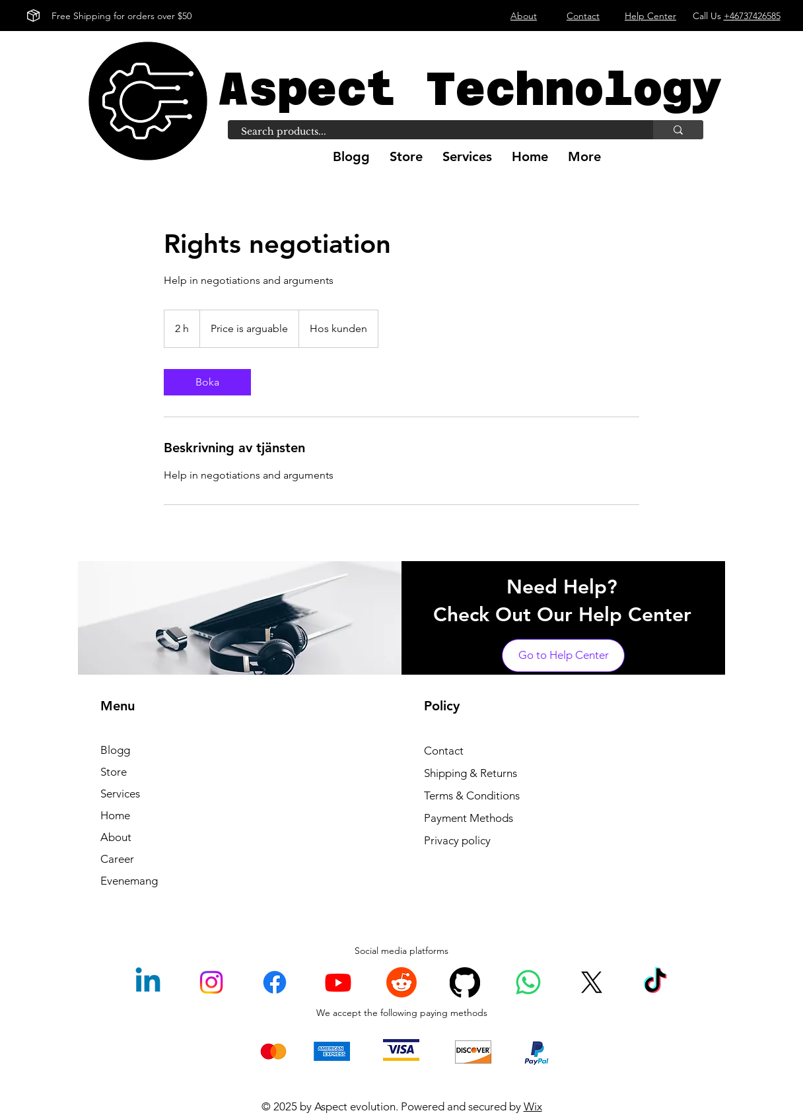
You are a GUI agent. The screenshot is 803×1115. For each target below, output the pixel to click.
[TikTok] (655, 982)
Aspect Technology (470, 89)
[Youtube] (338, 982)
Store (113, 771)
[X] (591, 982)
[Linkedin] (148, 982)
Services (120, 793)
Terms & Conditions (472, 795)
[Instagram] (211, 982)
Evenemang (129, 880)
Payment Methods (468, 818)
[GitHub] (465, 982)
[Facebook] (275, 982)
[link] (207, 382)
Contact (444, 750)
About (115, 837)
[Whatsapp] (528, 982)
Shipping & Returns (470, 773)
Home (115, 815)
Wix (533, 1106)
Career (117, 858)
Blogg (115, 750)
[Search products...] (433, 132)
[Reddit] (401, 982)
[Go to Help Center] (563, 655)
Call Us (737, 16)
